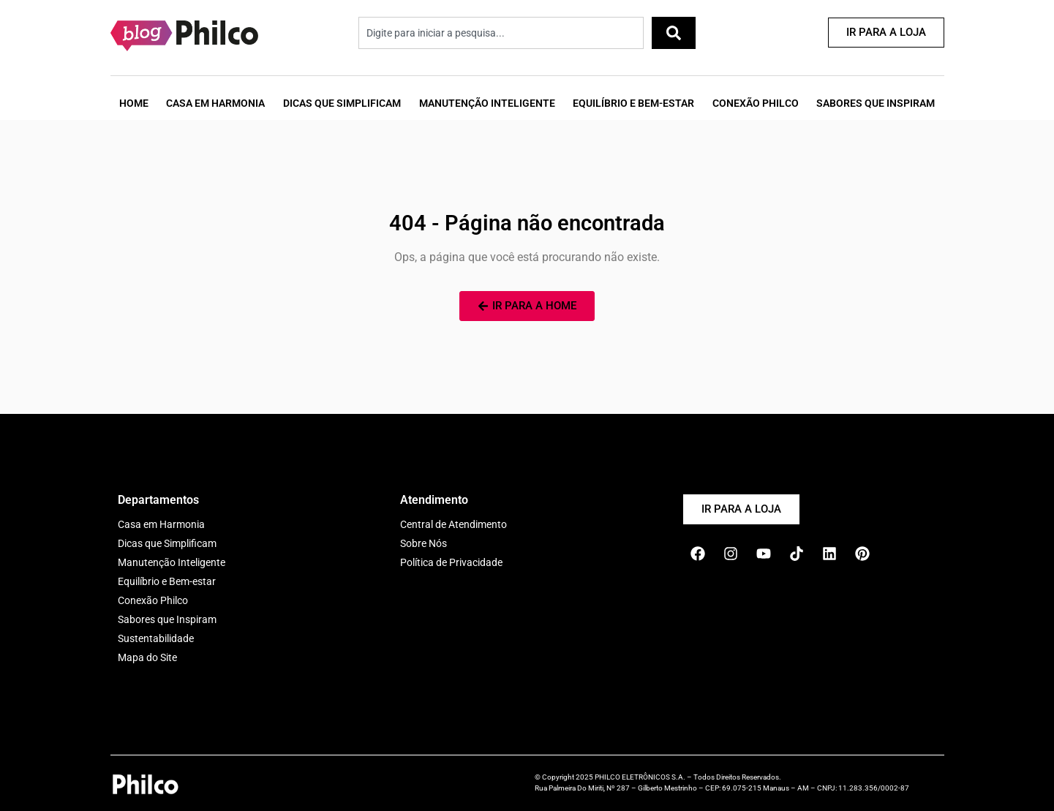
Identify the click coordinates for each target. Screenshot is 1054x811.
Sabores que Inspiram (875, 103)
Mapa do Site (147, 657)
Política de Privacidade (451, 562)
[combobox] (501, 33)
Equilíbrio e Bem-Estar (633, 103)
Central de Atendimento (453, 524)
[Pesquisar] (674, 33)
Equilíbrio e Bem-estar (167, 581)
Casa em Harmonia (215, 103)
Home (133, 103)
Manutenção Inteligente (487, 103)
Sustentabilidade (156, 638)
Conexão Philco (755, 103)
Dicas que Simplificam (342, 103)
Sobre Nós (423, 543)
